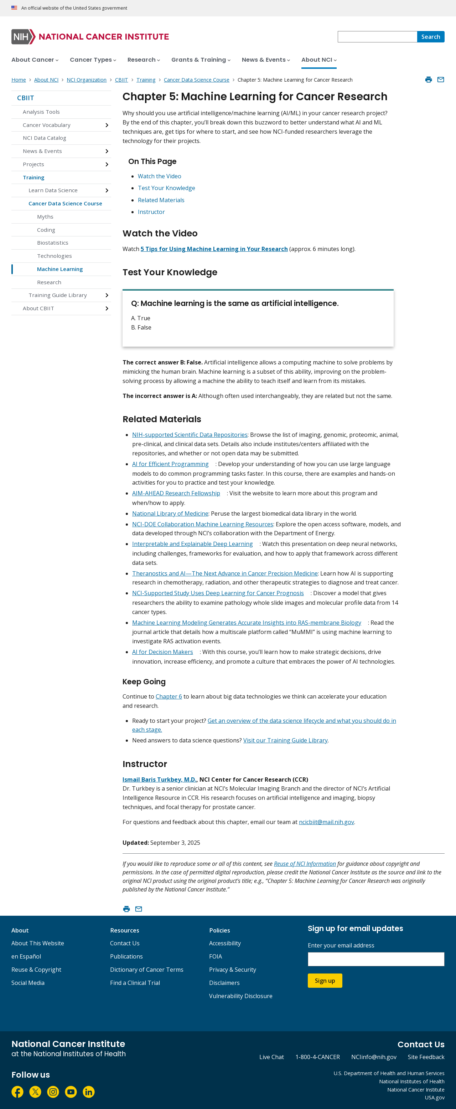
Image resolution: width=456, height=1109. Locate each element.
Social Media (28, 983)
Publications (126, 956)
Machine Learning (60, 268)
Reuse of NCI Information (305, 864)
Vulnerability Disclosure (241, 996)
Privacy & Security (232, 969)
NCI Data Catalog (44, 137)
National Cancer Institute (416, 1089)
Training (34, 177)
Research (49, 282)
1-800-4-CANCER (317, 1057)
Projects (33, 164)
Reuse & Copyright (36, 969)
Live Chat (271, 1057)
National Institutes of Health (412, 1081)
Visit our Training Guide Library (285, 740)
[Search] (431, 36)
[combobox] (377, 36)
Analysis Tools (41, 111)
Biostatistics (52, 242)
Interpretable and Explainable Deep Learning (192, 544)
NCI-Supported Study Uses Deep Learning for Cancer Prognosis (218, 593)
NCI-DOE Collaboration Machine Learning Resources (202, 524)
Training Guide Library (57, 294)
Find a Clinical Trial (135, 983)
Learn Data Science (53, 190)
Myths (45, 216)
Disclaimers (224, 983)
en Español (26, 956)
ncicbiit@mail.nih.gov (326, 822)
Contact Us (125, 943)
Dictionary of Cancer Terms (146, 969)
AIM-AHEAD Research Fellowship (176, 493)
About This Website (37, 943)
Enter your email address (341, 945)
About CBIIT (38, 308)
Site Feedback (426, 1057)
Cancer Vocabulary (47, 124)
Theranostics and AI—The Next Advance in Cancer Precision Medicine (225, 573)
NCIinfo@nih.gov (374, 1057)
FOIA (215, 956)
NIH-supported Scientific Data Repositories (190, 435)
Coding (46, 229)
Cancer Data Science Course (65, 203)
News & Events (42, 150)
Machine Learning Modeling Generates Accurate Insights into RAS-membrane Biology (246, 623)
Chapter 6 (169, 696)
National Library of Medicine (170, 513)
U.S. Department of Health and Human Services (389, 1073)
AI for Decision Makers (162, 652)
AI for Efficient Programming (170, 464)
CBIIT (25, 97)
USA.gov (435, 1097)
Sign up (325, 981)
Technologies (54, 255)
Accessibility (225, 943)
